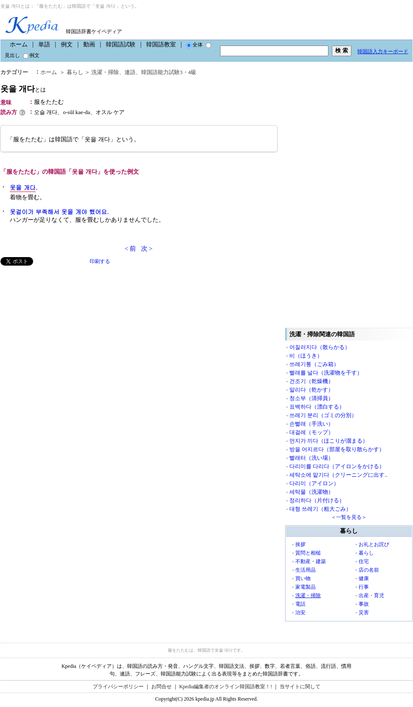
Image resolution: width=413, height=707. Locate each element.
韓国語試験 (121, 44)
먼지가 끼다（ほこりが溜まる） (328, 441)
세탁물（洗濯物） (311, 492)
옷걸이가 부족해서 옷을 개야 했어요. (59, 211)
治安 (300, 612)
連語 (130, 72)
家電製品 (305, 587)
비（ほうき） (305, 355)
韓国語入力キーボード (382, 51)
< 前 (130, 248)
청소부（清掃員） (311, 398)
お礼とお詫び (374, 544)
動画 (89, 44)
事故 (364, 604)
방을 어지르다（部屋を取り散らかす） (337, 449)
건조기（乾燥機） (311, 381)
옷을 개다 (23, 88)
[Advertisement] (64, 325)
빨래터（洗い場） (311, 458)
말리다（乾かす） (311, 389)
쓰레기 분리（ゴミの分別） (323, 415)
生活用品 (305, 570)
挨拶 (300, 544)
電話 (300, 604)
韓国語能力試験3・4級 (168, 72)
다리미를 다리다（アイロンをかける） (337, 466)
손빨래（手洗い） (311, 424)
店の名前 (369, 570)
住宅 (364, 561)
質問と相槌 (308, 553)
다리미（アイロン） (314, 483)
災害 (364, 612)
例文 (67, 44)
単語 (44, 44)
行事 (364, 587)
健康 (364, 578)
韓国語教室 (161, 44)
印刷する (100, 261)
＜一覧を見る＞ (349, 517)
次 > (147, 248)
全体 (194, 45)
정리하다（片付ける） (317, 500)
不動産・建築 (310, 561)
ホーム (19, 44)
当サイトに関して (300, 687)
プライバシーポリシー (118, 687)
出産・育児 (371, 595)
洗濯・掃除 (105, 72)
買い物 (303, 578)
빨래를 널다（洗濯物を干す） (325, 372)
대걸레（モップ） (311, 432)
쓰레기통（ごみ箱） (314, 364)
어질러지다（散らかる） (319, 347)
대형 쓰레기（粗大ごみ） (320, 509)
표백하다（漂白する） (317, 407)
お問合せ (161, 687)
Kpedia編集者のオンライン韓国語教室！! (225, 687)
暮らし (75, 72)
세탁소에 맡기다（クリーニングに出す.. (338, 475)
